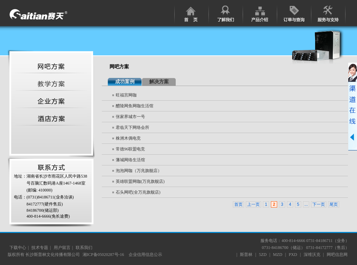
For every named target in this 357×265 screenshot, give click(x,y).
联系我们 (84, 247)
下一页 (318, 204)
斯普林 (246, 254)
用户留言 (62, 247)
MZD (277, 254)
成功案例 (125, 81)
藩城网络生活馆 (130, 159)
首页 (238, 204)
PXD (293, 254)
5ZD (263, 254)
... (306, 204)
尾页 (333, 204)
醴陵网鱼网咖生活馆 (134, 105)
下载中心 (17, 247)
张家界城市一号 (130, 116)
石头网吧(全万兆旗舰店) (138, 192)
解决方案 (159, 81)
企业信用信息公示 (145, 254)
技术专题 (39, 247)
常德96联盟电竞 (130, 149)
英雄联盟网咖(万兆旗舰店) (140, 181)
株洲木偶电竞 (128, 138)
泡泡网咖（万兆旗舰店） (139, 170)
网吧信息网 (337, 254)
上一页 (253, 204)
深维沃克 (312, 254)
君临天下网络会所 (132, 127)
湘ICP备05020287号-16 (104, 254)
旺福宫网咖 (126, 95)
